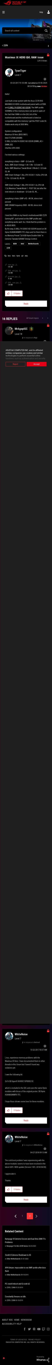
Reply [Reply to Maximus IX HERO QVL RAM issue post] (26, 303)
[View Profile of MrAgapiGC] (21, 328)
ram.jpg (11, 265)
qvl (22, 256)
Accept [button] (37, 364)
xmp (26, 256)
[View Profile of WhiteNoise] (21, 1034)
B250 (15, 244)
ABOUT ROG (7, 1320)
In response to (30, 338)
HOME (16, 1320)
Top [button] (4, 1358)
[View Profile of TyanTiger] (20, 70)
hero (13, 256)
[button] (8, 293)
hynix (18, 256)
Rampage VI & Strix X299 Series (17, 1246)
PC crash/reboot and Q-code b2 (17, 1284)
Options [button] (48, 46)
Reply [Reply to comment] (26, 1120)
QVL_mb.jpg (13, 271)
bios (9, 256)
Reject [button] (15, 364)
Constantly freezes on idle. (15, 1296)
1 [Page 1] (22, 1216)
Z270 (6, 45)
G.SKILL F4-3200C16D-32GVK (19, 107)
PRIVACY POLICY (34, 1339)
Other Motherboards (13, 1259)
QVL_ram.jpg (13, 282)
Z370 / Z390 (11, 1288)
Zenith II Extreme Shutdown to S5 (18, 1255)
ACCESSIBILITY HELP (11, 1324)
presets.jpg (12, 276)
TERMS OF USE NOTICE (18, 1339)
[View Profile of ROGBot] (44, 86)
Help (41, 12)
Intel (22, 244)
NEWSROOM (26, 1320)
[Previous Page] (15, 1216)
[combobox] (26, 30)
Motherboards (33, 244)
